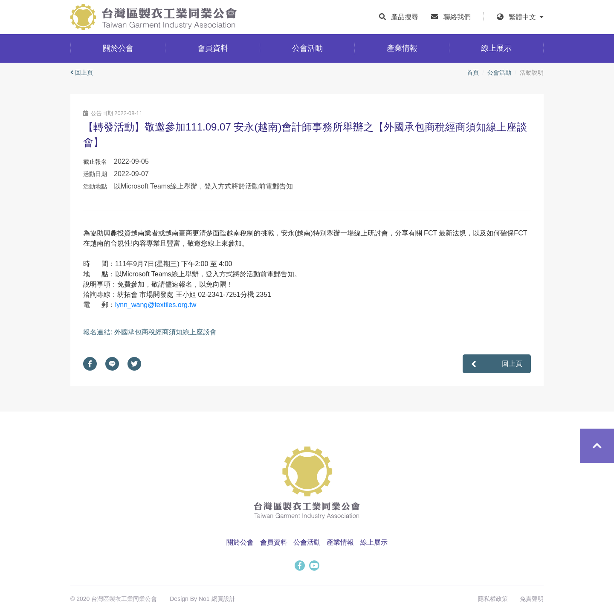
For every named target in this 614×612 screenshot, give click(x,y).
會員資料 (273, 542)
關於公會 (240, 542)
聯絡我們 (457, 16)
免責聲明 (532, 598)
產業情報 (340, 542)
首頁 (473, 72)
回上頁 (81, 72)
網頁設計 (223, 598)
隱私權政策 (493, 598)
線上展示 (374, 542)
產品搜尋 (404, 16)
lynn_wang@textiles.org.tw (156, 304)
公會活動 (499, 72)
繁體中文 (526, 16)
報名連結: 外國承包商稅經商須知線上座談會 (150, 332)
